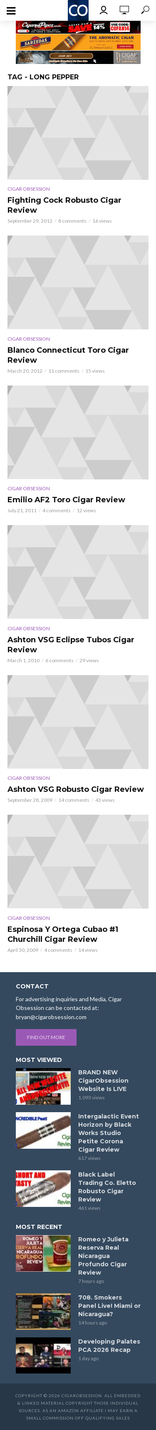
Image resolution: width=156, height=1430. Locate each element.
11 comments (63, 371)
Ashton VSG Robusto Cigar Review (75, 789)
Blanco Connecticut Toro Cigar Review (68, 355)
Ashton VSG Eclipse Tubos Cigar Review (70, 644)
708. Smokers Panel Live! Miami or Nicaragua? (109, 1306)
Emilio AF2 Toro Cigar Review (66, 499)
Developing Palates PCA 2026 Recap (109, 1346)
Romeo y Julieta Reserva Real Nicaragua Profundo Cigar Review (103, 1256)
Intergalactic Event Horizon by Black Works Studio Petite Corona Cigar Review (108, 1133)
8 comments (72, 221)
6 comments (59, 660)
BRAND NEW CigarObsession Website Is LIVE (103, 1081)
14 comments (73, 800)
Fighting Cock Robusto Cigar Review (64, 205)
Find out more (46, 1037)
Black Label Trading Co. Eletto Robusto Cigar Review (107, 1187)
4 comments (56, 510)
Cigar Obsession (28, 189)
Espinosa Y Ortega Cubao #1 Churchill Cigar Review (62, 934)
